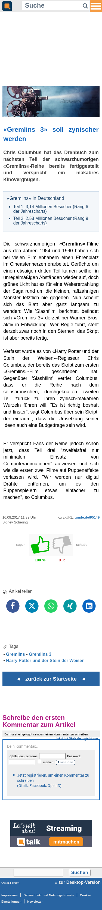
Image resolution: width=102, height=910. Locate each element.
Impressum (9, 895)
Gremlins (15, 654)
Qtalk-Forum (10, 882)
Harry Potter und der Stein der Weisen (45, 660)
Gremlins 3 (40, 654)
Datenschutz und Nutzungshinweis (49, 895)
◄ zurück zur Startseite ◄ (51, 679)
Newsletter (35, 901)
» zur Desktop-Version (78, 882)
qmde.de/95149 (87, 517)
